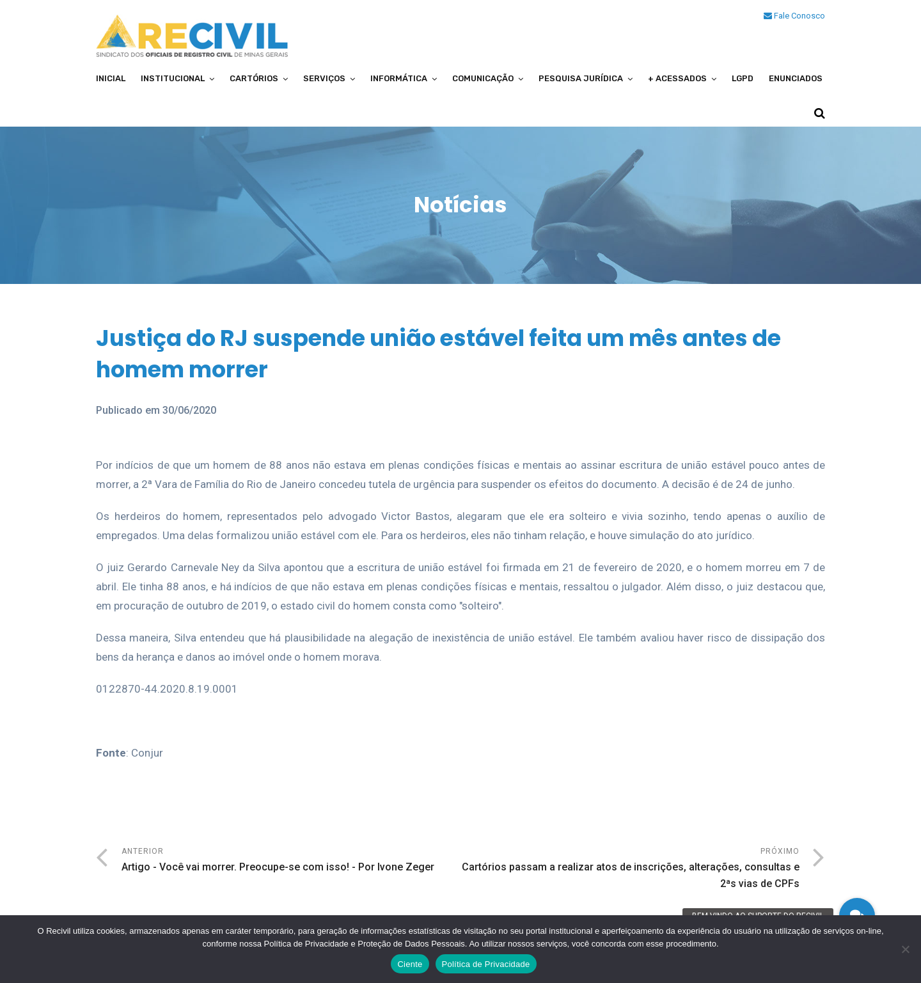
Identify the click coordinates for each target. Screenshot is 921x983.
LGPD (742, 78)
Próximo (629, 869)
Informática (398, 78)
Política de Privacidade (486, 964)
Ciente (409, 964)
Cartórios (254, 78)
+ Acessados (677, 78)
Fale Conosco (794, 15)
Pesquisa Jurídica (581, 78)
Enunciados (796, 78)
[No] (905, 949)
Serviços (324, 78)
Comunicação (483, 78)
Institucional (173, 78)
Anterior (291, 861)
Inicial (110, 78)
